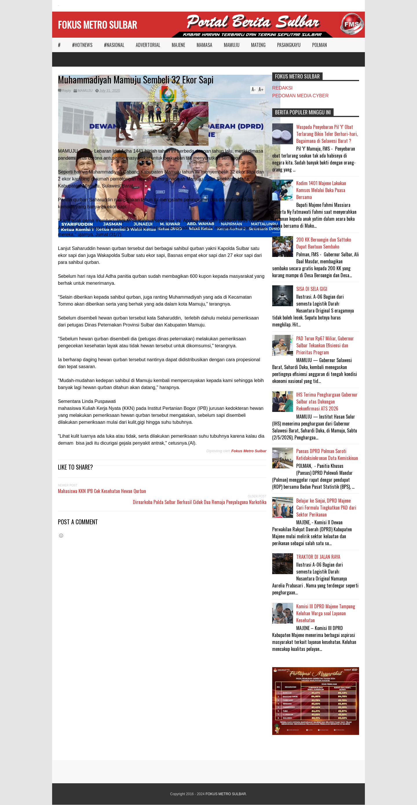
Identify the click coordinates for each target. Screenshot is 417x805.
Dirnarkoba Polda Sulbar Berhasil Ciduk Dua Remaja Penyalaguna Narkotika (199, 502)
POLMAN (319, 44)
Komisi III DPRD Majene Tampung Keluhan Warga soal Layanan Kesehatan (325, 613)
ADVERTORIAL (148, 44)
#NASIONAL (114, 44)
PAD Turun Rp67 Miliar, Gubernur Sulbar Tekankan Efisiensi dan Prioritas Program (325, 345)
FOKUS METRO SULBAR (97, 24)
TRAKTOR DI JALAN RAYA (318, 556)
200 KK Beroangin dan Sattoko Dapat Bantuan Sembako (323, 243)
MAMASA (204, 44)
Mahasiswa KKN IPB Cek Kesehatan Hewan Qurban (102, 491)
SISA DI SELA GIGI (311, 288)
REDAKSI (282, 87)
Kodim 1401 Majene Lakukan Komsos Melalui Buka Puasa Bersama (321, 190)
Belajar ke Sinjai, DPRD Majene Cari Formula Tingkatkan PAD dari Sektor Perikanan (326, 507)
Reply (66, 91)
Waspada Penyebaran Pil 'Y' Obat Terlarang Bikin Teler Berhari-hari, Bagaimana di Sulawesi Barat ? (327, 133)
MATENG (258, 44)
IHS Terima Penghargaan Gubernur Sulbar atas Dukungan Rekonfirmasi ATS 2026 (327, 401)
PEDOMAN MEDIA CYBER (300, 95)
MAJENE (178, 44)
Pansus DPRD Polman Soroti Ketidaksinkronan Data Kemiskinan (327, 454)
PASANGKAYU (289, 44)
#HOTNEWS (82, 44)
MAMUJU (231, 44)
